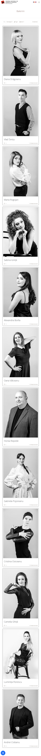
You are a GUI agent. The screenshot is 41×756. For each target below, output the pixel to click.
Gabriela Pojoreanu (13, 501)
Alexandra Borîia (12, 320)
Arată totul (35, 21)
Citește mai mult (34, 83)
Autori (21, 21)
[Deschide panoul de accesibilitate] (3, 753)
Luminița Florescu (13, 681)
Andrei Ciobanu (12, 742)
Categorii (10, 21)
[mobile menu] (39, 2)
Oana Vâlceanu (11, 380)
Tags (16, 21)
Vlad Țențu (9, 139)
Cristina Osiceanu (13, 561)
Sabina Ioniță (10, 259)
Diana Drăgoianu (12, 79)
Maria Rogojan (11, 199)
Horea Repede (11, 440)
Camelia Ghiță (11, 621)
